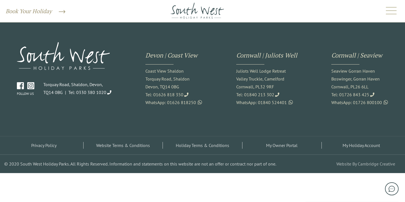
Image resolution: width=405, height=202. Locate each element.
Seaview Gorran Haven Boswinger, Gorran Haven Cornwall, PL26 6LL (355, 78)
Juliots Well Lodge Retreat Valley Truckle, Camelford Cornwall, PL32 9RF (261, 78)
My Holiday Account (361, 145)
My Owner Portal (282, 145)
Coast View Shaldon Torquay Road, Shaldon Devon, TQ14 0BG (167, 78)
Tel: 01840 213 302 (255, 94)
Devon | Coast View (171, 55)
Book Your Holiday (35, 11)
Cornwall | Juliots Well (266, 55)
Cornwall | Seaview (356, 55)
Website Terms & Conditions (123, 145)
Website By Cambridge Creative (365, 164)
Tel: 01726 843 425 (350, 94)
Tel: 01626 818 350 (164, 94)
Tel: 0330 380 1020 (87, 92)
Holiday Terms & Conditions (202, 145)
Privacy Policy (44, 145)
